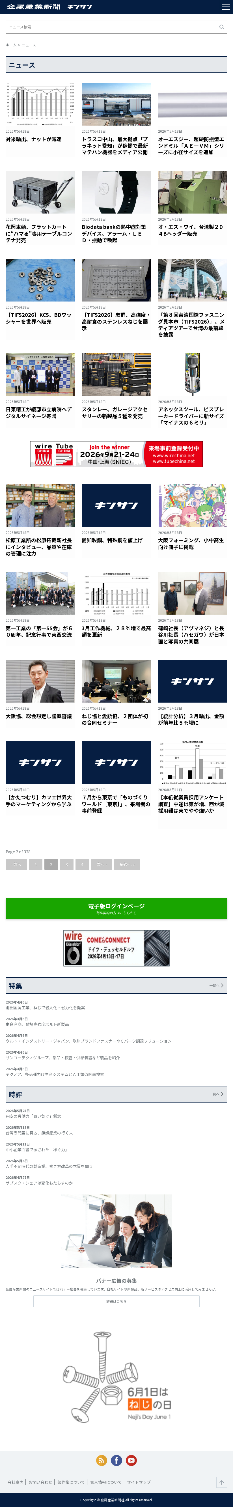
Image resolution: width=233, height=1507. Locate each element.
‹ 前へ (16, 864)
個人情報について (106, 1482)
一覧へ (214, 985)
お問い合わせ (40, 1482)
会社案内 (15, 1482)
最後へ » (127, 864)
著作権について (71, 1482)
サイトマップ (139, 1482)
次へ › (102, 864)
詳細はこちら (116, 1301)
